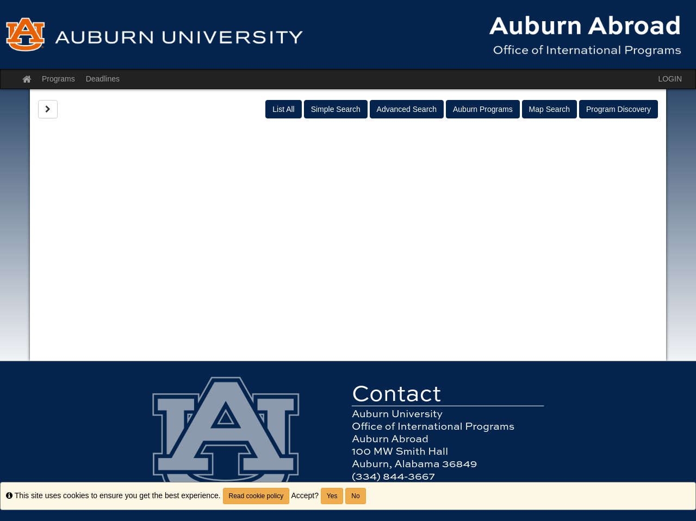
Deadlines (103, 78)
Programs (58, 78)
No (355, 496)
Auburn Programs (483, 109)
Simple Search (336, 109)
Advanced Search (407, 109)
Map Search (549, 109)
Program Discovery (618, 109)
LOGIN (670, 78)
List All (283, 109)
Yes (332, 496)
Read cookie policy (256, 496)
